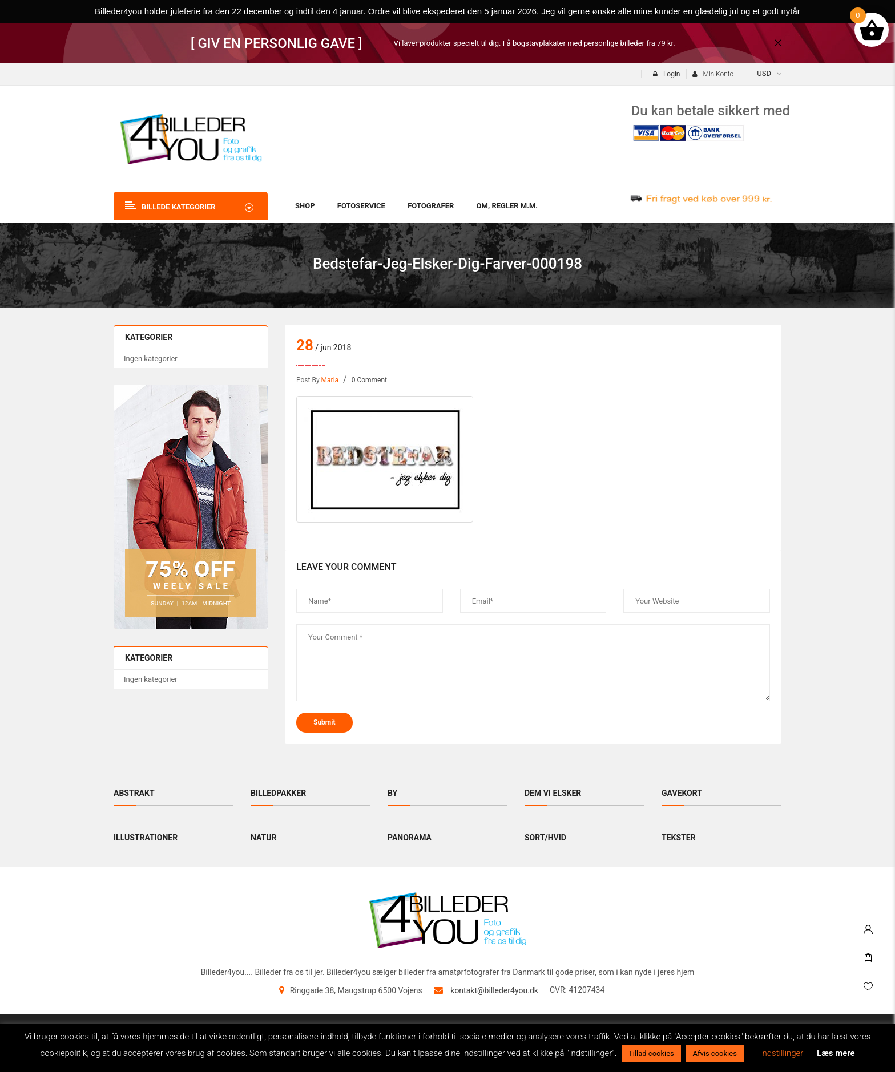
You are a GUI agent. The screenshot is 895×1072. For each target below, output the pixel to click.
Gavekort (682, 793)
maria (330, 380)
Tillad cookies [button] (651, 1053)
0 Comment (369, 380)
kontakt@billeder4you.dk (494, 990)
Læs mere (836, 1053)
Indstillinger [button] (782, 1053)
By (392, 793)
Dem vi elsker (553, 793)
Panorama (410, 837)
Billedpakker (278, 793)
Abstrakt (134, 793)
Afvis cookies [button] (714, 1053)
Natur (263, 837)
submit (324, 722)
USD (764, 73)
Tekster (679, 837)
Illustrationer (146, 837)
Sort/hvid (545, 837)
